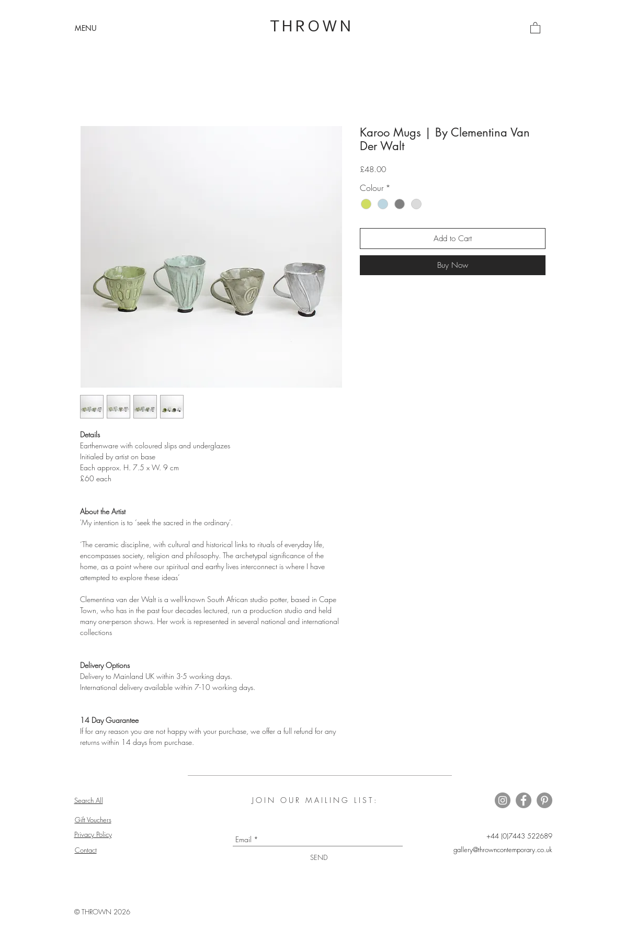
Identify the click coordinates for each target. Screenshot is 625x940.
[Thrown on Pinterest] (544, 800)
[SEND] (318, 858)
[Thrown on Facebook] (523, 800)
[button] (86, 28)
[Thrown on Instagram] (502, 800)
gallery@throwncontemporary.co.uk (502, 849)
